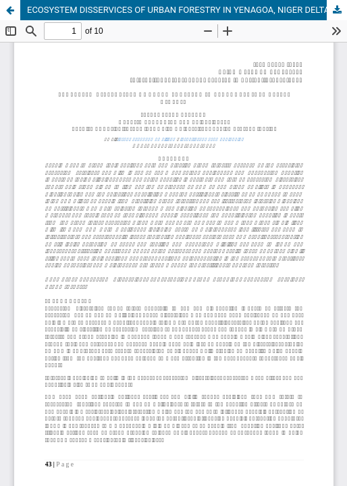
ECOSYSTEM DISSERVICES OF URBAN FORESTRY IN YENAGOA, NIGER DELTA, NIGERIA (187, 10)
